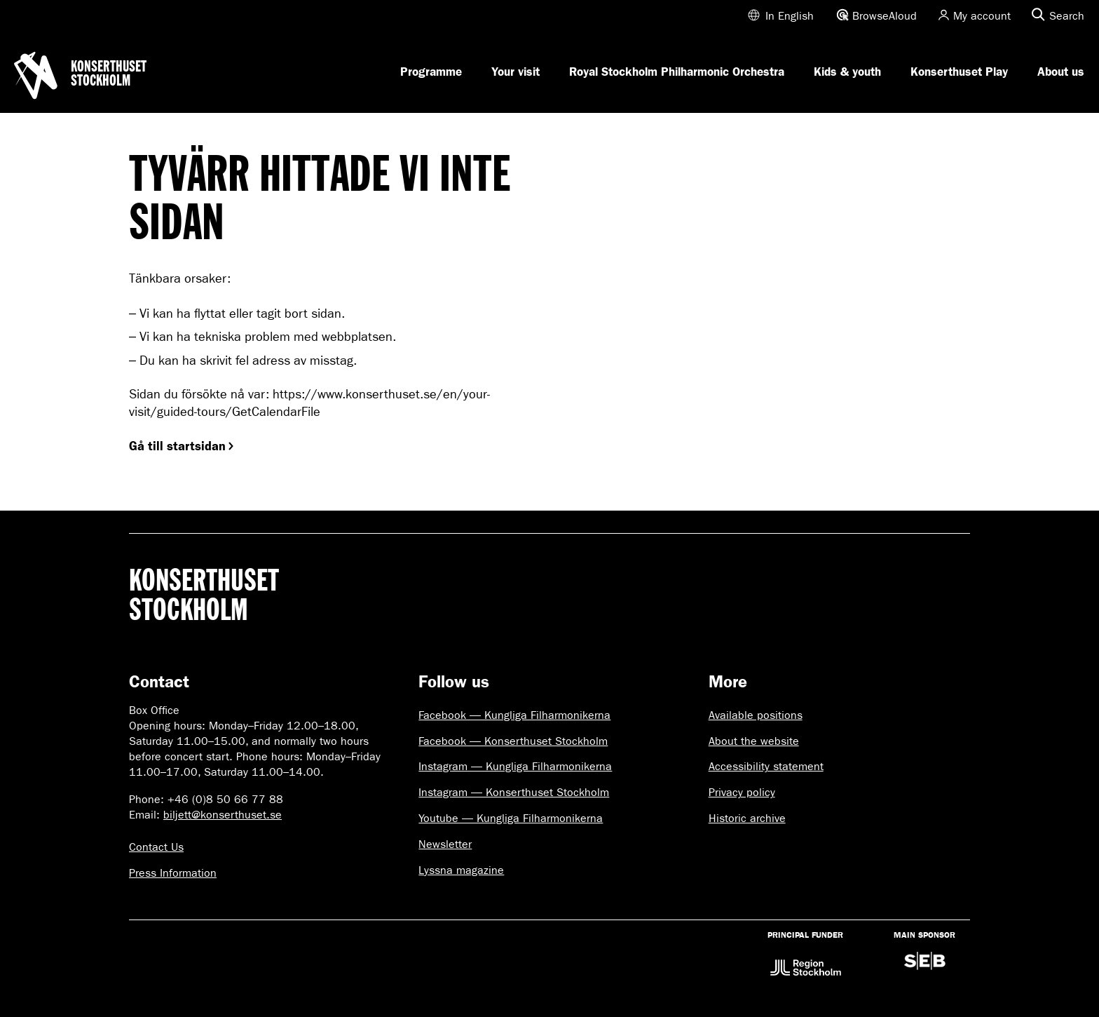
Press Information (173, 873)
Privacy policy (742, 792)
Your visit (515, 72)
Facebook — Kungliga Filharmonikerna (514, 715)
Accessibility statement (766, 766)
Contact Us (156, 847)
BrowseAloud (884, 15)
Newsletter (445, 844)
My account (982, 15)
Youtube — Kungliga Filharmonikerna (510, 818)
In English (789, 15)
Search (1066, 15)
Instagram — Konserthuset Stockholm (513, 792)
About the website (754, 741)
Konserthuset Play (959, 72)
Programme (431, 72)
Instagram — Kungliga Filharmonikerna (515, 766)
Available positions (756, 715)
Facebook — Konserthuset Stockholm (513, 741)
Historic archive (747, 818)
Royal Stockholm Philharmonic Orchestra (676, 72)
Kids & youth (847, 72)
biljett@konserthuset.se (222, 814)
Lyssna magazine (461, 870)
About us (1060, 72)
